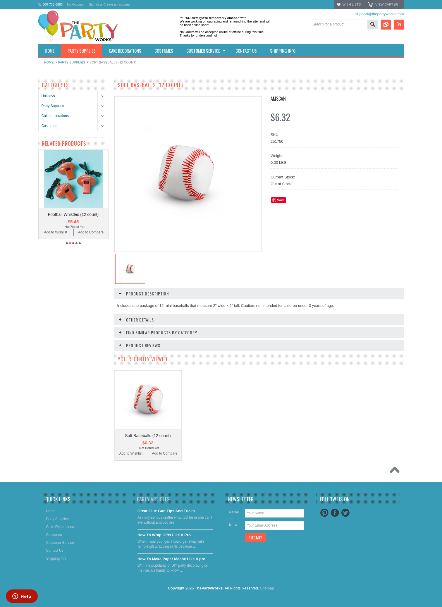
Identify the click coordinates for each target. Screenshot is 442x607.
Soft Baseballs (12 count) (148, 435)
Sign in (94, 4)
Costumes (49, 126)
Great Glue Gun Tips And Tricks (166, 511)
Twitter (345, 513)
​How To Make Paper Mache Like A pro (171, 559)
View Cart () (386, 4)
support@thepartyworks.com (379, 14)
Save (281, 200)
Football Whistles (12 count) (73, 214)
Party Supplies (71, 62)
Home (49, 62)
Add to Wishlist (55, 232)
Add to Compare (91, 232)
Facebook (335, 513)
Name (234, 512)
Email (233, 524)
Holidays (48, 96)
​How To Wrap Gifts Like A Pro (164, 535)
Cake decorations (55, 116)
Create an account (116, 4)
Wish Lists (352, 4)
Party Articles (153, 499)
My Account (75, 4)
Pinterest (324, 513)
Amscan (278, 98)
